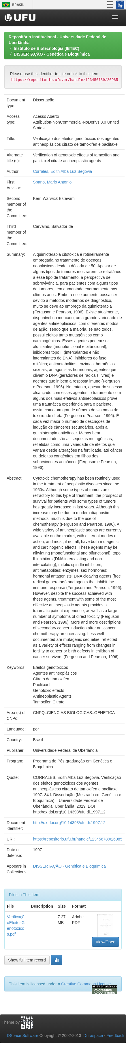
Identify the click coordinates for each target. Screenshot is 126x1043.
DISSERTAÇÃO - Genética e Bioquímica (52, 54)
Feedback (115, 1035)
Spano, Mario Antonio (52, 182)
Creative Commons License (86, 984)
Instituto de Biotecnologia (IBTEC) (46, 48)
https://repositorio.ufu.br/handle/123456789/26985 (77, 839)
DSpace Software (22, 1035)
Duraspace (93, 1035)
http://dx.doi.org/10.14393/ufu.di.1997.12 (69, 822)
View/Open (105, 942)
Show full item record (27, 960)
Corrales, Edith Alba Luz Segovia (62, 171)
